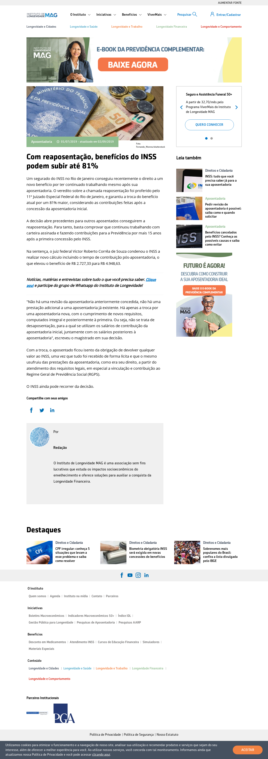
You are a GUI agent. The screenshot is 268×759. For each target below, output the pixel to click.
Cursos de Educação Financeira (118, 642)
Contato (97, 596)
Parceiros (112, 596)
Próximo (236, 107)
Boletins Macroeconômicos (46, 616)
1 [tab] (206, 138)
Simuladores (151, 642)
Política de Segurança (139, 734)
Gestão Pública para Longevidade (51, 622)
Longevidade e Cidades (41, 26)
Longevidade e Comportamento (221, 26)
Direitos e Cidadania (219, 170)
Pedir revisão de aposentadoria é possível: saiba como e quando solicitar (223, 210)
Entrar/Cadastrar (229, 15)
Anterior (182, 107)
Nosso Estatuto (167, 734)
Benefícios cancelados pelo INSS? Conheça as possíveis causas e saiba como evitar (222, 238)
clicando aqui (101, 754)
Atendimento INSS (82, 642)
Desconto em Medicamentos (47, 642)
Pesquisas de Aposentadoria (96, 622)
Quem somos (37, 596)
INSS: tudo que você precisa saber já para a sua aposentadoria (221, 180)
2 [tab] (211, 138)
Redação (60, 447)
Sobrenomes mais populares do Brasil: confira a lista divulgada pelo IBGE (220, 555)
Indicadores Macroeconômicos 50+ (91, 616)
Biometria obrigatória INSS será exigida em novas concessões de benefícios (148, 553)
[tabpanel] (209, 110)
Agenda (55, 596)
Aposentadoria (41, 142)
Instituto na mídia (76, 596)
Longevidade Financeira (171, 26)
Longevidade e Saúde (84, 26)
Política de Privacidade (105, 734)
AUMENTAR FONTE (230, 2)
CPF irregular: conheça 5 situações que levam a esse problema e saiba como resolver (72, 555)
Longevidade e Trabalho (126, 26)
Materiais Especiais (41, 649)
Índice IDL (124, 616)
